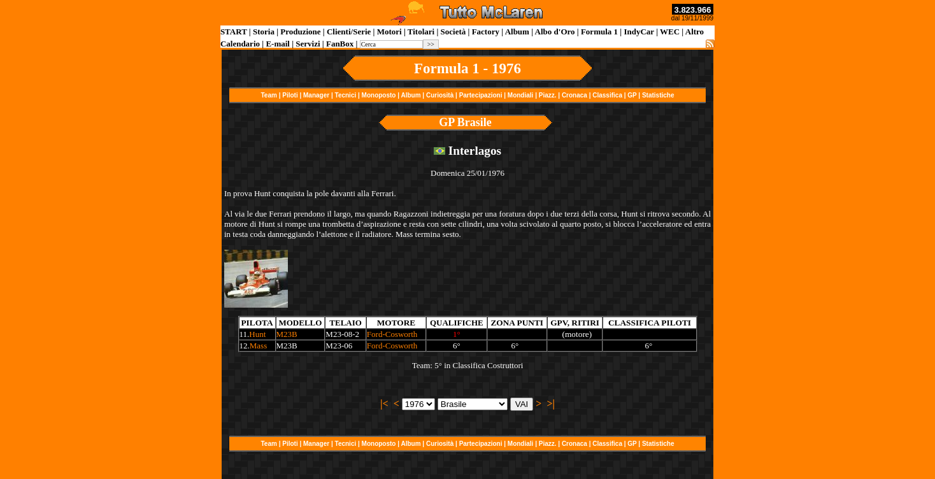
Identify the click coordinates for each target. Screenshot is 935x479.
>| (550, 403)
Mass (258, 345)
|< (384, 403)
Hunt (257, 334)
